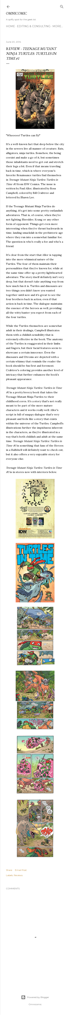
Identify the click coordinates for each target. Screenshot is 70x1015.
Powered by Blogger (35, 997)
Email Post (21, 870)
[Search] (62, 5)
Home (10, 26)
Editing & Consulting (33, 26)
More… (57, 26)
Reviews (18, 875)
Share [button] (9, 870)
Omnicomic (16, 13)
